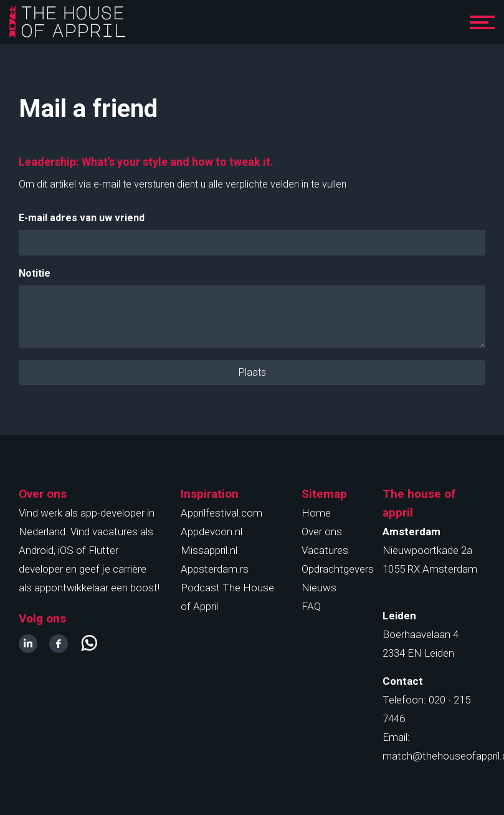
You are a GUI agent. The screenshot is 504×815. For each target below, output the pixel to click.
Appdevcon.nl (211, 531)
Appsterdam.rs (215, 569)
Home (316, 513)
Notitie (34, 273)
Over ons (322, 531)
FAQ (311, 606)
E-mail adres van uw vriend (82, 218)
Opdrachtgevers (338, 569)
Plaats (252, 372)
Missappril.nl (209, 550)
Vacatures (325, 550)
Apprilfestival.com (221, 513)
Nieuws (319, 587)
